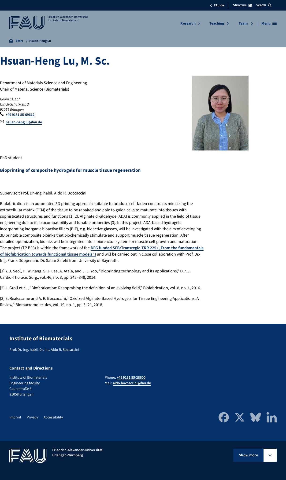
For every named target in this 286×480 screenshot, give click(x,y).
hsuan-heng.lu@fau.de (24, 122)
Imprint (15, 417)
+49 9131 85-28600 (131, 377)
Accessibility (53, 417)
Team (243, 23)
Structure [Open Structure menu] (242, 5)
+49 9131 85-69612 (20, 114)
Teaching (216, 23)
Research (187, 23)
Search (264, 5)
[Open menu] (269, 23)
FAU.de (217, 5)
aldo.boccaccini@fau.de (132, 383)
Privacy (32, 417)
